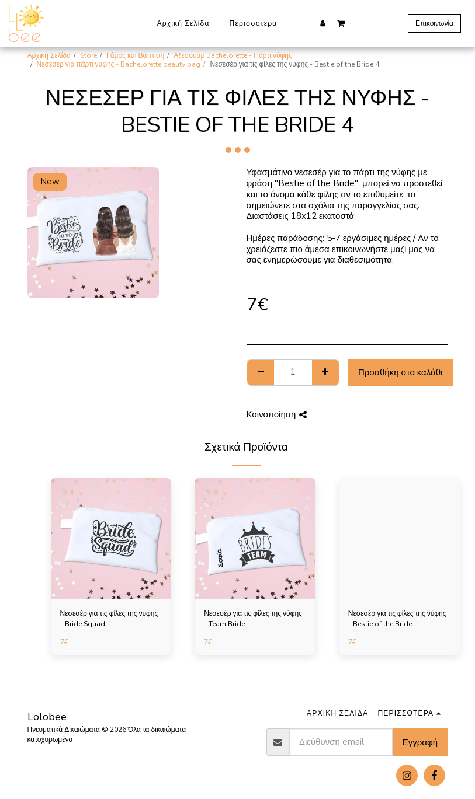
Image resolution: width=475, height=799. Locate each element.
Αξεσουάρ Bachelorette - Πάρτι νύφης (233, 55)
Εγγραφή (420, 742)
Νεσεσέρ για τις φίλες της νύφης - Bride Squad (109, 619)
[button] (340, 23)
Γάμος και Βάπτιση (135, 55)
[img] (111, 538)
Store (88, 55)
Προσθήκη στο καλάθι (400, 372)
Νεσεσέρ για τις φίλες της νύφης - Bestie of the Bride (397, 619)
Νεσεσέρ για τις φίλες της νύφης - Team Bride (253, 619)
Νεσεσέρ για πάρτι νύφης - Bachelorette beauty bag (119, 64)
